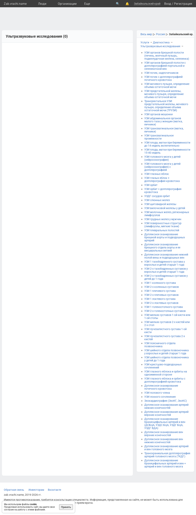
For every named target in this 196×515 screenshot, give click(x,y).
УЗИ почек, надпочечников (161, 72)
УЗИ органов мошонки (158, 114)
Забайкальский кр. (181, 34)
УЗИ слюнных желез (157, 200)
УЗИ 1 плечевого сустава (160, 290)
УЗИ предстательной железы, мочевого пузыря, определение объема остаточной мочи (164, 94)
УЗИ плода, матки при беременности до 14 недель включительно (167, 144)
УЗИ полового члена (157, 392)
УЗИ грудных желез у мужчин (162, 219)
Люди (42, 4)
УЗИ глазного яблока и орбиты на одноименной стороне (165, 373)
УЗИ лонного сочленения (160, 396)
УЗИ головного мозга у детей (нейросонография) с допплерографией (162, 166)
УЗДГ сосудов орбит (157, 196)
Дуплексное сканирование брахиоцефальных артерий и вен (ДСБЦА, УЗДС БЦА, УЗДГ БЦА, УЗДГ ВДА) (164, 423)
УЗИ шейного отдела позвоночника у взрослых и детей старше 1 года (166, 352)
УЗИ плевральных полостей (161, 230)
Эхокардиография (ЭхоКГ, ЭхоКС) (165, 400)
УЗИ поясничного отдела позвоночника (160, 345)
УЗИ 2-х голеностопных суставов (165, 310)
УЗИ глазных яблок (156, 173)
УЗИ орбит (151, 185)
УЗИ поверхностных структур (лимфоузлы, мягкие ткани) (162, 225)
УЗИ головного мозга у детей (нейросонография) (162, 158)
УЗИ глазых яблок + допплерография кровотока (162, 179)
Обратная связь (14, 489)
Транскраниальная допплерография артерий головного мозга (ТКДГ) (167, 455)
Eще (87, 4)
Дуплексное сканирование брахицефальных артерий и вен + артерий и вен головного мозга (165, 463)
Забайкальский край (147, 3)
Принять (66, 507)
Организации (67, 4)
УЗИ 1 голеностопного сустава (163, 306)
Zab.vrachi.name (15, 4)
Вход (167, 4)
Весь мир (146, 34)
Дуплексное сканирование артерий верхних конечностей (166, 413)
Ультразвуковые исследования (160, 46)
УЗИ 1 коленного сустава (160, 282)
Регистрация (183, 4)
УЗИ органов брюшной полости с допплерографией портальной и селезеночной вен (165, 65)
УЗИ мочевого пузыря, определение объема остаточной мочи (166, 85)
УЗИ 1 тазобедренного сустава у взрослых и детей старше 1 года (164, 263)
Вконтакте (54, 489)
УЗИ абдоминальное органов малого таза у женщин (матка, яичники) (163, 121)
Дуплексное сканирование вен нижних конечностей (163, 441)
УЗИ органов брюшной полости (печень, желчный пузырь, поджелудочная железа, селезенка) (166, 55)
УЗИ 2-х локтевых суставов (161, 302)
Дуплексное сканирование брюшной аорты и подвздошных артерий (164, 237)
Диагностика (161, 42)
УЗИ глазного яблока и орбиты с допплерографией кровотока (164, 380)
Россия (160, 34)
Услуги (144, 42)
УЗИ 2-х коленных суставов (161, 286)
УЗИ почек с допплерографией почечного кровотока (163, 78)
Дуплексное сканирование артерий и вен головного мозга (166, 448)
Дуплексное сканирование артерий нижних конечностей (166, 406)
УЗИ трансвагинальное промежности (159, 137)
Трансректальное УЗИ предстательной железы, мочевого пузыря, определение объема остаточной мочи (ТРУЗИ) (166, 106)
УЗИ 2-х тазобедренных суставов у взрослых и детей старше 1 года (166, 270)
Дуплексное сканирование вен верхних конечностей (163, 434)
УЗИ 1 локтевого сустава (160, 298)
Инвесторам (36, 489)
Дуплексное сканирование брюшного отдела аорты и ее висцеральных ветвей (162, 247)
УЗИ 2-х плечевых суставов (161, 294)
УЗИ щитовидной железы (160, 204)
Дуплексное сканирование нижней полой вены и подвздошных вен (166, 256)
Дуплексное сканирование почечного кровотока (161, 387)
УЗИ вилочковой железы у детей (164, 208)
